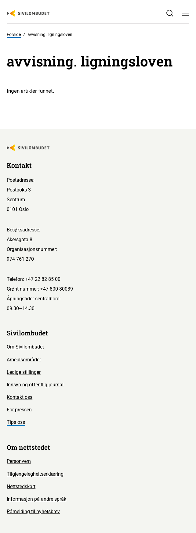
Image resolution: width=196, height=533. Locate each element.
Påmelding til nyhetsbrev (33, 511)
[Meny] (185, 13)
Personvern (19, 461)
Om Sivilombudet (25, 347)
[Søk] (170, 13)
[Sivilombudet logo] (28, 13)
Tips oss (16, 422)
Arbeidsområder (24, 360)
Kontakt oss (19, 397)
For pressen (19, 410)
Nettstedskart (21, 486)
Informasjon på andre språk (36, 499)
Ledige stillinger (24, 372)
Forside (14, 34)
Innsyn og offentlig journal (35, 385)
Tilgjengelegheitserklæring (35, 474)
